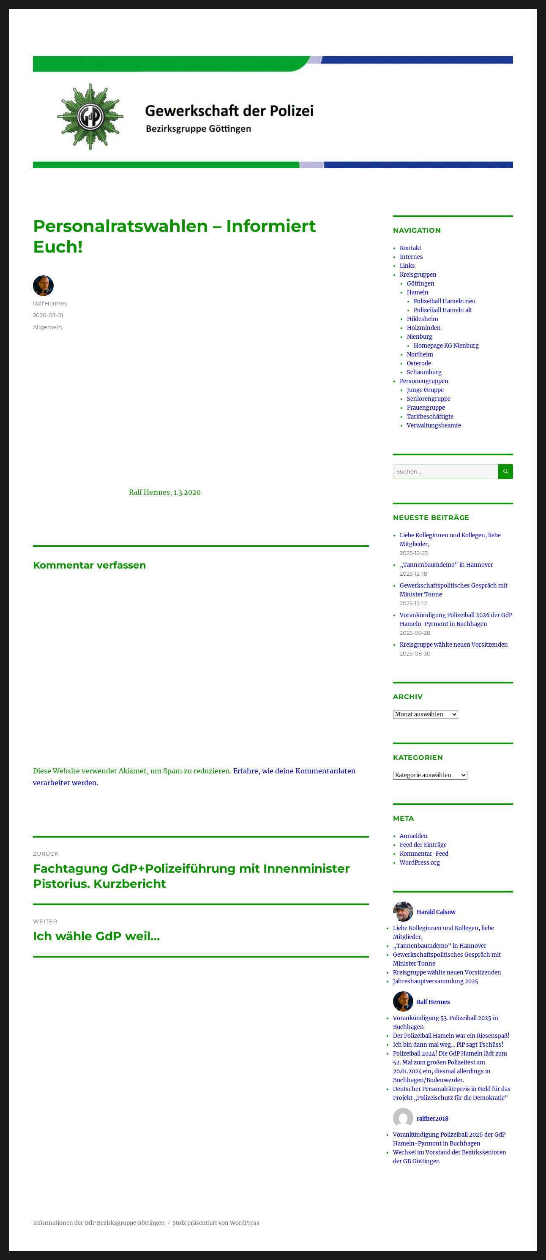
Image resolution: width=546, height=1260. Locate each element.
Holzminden (424, 328)
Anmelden (414, 836)
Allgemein (47, 327)
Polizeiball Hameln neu (444, 301)
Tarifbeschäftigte (430, 416)
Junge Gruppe (425, 390)
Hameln (418, 292)
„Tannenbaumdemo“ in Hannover (446, 565)
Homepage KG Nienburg (446, 345)
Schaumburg (424, 372)
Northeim (420, 354)
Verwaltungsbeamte (434, 425)
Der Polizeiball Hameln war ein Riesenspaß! (451, 1036)
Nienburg (419, 336)
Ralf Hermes (50, 303)
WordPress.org (420, 862)
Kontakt (410, 248)
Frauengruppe (426, 407)
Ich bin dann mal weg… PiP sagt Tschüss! (448, 1044)
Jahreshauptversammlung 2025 (435, 981)
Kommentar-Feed (424, 853)
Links (407, 265)
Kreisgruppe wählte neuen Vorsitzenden (454, 644)
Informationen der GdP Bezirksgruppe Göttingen (99, 1223)
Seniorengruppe (428, 399)
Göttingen (420, 283)
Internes (411, 257)
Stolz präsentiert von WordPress (215, 1223)
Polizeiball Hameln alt (443, 310)
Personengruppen (424, 381)
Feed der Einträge (423, 845)
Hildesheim (422, 319)
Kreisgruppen (418, 274)
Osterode (419, 363)
